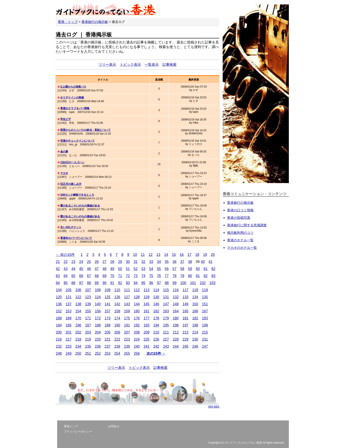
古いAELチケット (70, 227)
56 (167, 269)
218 (78, 339)
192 (137, 325)
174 (117, 318)
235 (88, 346)
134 (195, 297)
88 (89, 283)
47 (97, 269)
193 (146, 325)
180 (176, 318)
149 (185, 304)
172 (98, 318)
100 (183, 283)
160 (137, 311)
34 (159, 262)
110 (117, 290)
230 (195, 339)
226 (156, 339)
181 (185, 318)
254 (117, 353)
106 (78, 290)
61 (206, 269)
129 (146, 297)
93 (128, 283)
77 (167, 276)
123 (88, 297)
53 (143, 269)
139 (88, 304)
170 (78, 318)
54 (151, 269)
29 (120, 262)
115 (166, 290)
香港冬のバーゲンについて (76, 238)
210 (156, 332)
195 (166, 325)
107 (88, 290)
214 (195, 332)
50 (120, 269)
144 (137, 304)
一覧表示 (152, 64)
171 (88, 318)
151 (205, 304)
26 (97, 262)
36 (175, 262)
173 (108, 318)
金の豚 (64, 151)
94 (136, 283)
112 (137, 290)
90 (105, 283)
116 (176, 290)
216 (59, 339)
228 (176, 339)
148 (176, 304)
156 (98, 311)
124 (98, 297)
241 (146, 346)
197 (185, 325)
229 (185, 339)
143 (127, 304)
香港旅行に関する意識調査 (247, 225)
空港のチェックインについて (77, 140)
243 (166, 346)
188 (98, 325)
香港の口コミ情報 (240, 210)
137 (68, 304)
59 (190, 269)
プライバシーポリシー (78, 431)
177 (146, 318)
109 (108, 290)
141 (108, 304)
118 (195, 290)
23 (73, 262)
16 (182, 255)
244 (176, 346)
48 (105, 269)
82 (206, 276)
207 (127, 332)
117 (185, 290)
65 (73, 276)
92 (120, 283)
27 (105, 262)
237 (108, 346)
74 (143, 276)
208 (137, 332)
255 (127, 353)
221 (108, 339)
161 (146, 311)
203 (88, 332)
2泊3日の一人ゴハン (72, 162)
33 (151, 262)
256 (137, 353)
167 (205, 311)
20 (213, 255)
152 (59, 311)
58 (182, 269)
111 (127, 290)
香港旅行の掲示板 (94, 22)
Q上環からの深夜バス (73, 86)
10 (135, 255)
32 (143, 262)
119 (205, 290)
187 (88, 325)
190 (117, 325)
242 (156, 346)
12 (150, 255)
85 (66, 283)
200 (59, 332)
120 (59, 297)
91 (112, 283)
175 (127, 318)
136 (59, 304)
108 (98, 290)
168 (59, 318)
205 (108, 332)
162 (156, 311)
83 (213, 276)
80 (190, 276)
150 (195, 304)
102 (203, 283)
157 (108, 311)
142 (117, 304)
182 (195, 318)
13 (158, 255)
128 (137, 297)
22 (66, 262)
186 (78, 325)
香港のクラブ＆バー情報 (74, 108)
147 (166, 304)
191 (127, 325)
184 (59, 325)
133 (185, 297)
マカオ (64, 173)
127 (127, 297)
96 (151, 283)
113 (146, 290)
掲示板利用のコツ (240, 232)
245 (185, 346)
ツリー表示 (107, 64)
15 (174, 255)
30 (128, 262)
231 (205, 339)
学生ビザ (65, 119)
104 (59, 290)
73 (136, 276)
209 (146, 332)
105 (68, 290)
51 (128, 269)
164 (176, 311)
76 (159, 276)
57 (175, 269)
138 (78, 304)
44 (73, 269)
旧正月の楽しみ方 (70, 184)
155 (88, 311)
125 (108, 297)
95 (143, 283)
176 (137, 318)
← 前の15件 (65, 255)
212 (176, 332)
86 (73, 283)
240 (137, 346)
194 (156, 325)
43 (66, 269)
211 (166, 332)
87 (81, 283)
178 (156, 318)
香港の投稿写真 (238, 217)
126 (117, 297)
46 (89, 269)
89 (97, 283)
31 (136, 262)
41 (210, 262)
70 (112, 276)
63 (58, 276)
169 (68, 318)
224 (137, 339)
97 (159, 283)
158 (117, 311)
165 (185, 311)
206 (117, 332)
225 (146, 339)
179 (166, 318)
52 (136, 269)
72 (128, 276)
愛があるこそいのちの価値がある (80, 205)
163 (166, 311)
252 (98, 353)
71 (120, 276)
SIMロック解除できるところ (77, 194)
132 (176, 297)
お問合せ (113, 426)
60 (198, 269)
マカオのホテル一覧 (242, 247)
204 (98, 332)
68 (97, 276)
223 (127, 339)
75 (151, 276)
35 (167, 262)
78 (175, 276)
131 (166, 297)
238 (117, 346)
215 (205, 332)
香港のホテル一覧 (240, 240)
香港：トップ (68, 22)
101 (193, 283)
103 (212, 283)
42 (58, 269)
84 (58, 283)
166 (195, 311)
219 (88, 339)
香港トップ (71, 426)
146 (156, 304)
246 (195, 346)
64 (66, 276)
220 (98, 339)
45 (81, 269)
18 (197, 255)
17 (190, 255)
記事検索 (169, 64)
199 (205, 325)
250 (78, 353)
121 (68, 297)
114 (156, 290)
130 (156, 297)
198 (195, 325)
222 (117, 339)
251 (88, 353)
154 (78, 311)
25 (89, 262)
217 (68, 339)
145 (146, 304)
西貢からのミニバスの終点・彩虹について (85, 129)
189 (108, 325)
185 (68, 325)
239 (127, 346)
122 (78, 297)
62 (213, 269)
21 (58, 262)
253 (108, 353)
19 (205, 255)
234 (78, 346)
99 (175, 283)
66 (81, 276)
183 (205, 318)
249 (68, 353)
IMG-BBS (213, 406)
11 (143, 255)
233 (68, 346)
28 (112, 262)
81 (198, 276)
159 (127, 311)
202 (78, 332)
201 (68, 332)
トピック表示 (130, 64)
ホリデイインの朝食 (72, 97)
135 (205, 297)
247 (205, 346)
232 (59, 346)
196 (176, 325)
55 (159, 269)
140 (98, 304)
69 (105, 276)
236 (98, 346)
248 (59, 353)
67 (89, 276)
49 (112, 269)
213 (185, 332)
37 (182, 262)
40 (203, 262)
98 (167, 283)
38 (190, 262)
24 (81, 262)
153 (68, 311)
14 (166, 255)
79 (182, 276)
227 (166, 339)
